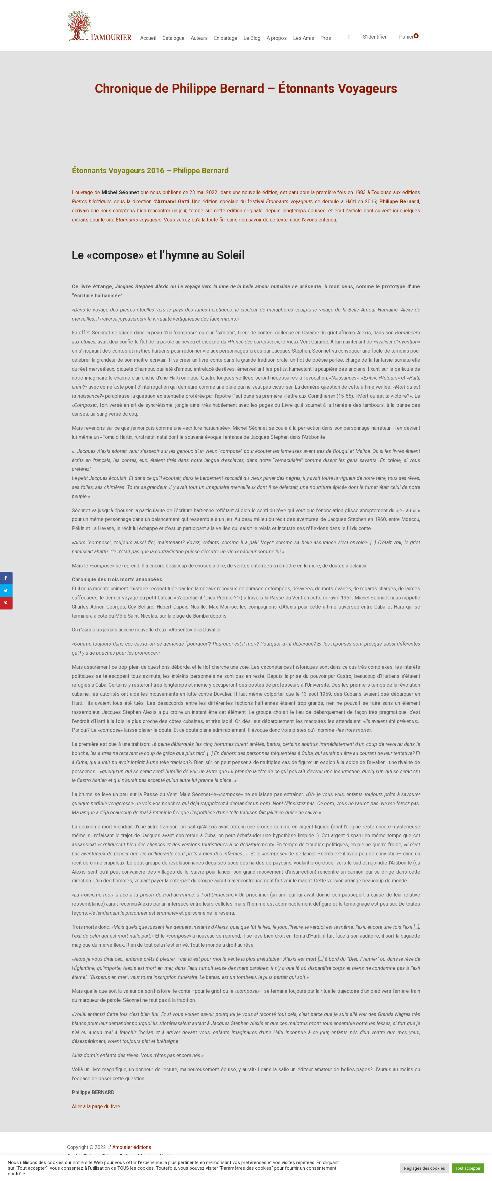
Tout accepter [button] (468, 1168)
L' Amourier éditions (129, 1147)
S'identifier (375, 37)
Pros (325, 38)
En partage (225, 38)
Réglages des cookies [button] (424, 1168)
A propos (277, 38)
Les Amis (303, 38)
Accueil (148, 38)
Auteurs (199, 38)
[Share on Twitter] (6, 590)
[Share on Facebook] (6, 578)
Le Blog (251, 38)
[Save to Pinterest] (6, 603)
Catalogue (173, 38)
